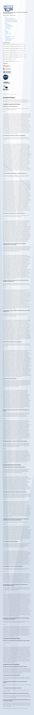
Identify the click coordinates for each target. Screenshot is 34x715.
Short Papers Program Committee (11, 20)
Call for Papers (7, 24)
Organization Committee (9, 18)
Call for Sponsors (8, 28)
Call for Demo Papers (9, 26)
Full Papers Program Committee (10, 19)
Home (5, 17)
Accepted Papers (8, 33)
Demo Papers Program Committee (11, 21)
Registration (7, 37)
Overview (6, 31)
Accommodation (8, 40)
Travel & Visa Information (9, 38)
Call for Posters (7, 27)
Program (5, 30)
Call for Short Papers (8, 25)
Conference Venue (8, 39)
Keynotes (6, 32)
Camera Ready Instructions (10, 36)
